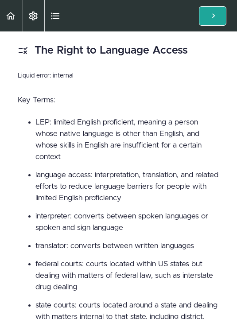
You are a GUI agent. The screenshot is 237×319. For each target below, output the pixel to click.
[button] (11, 15)
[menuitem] (33, 15)
